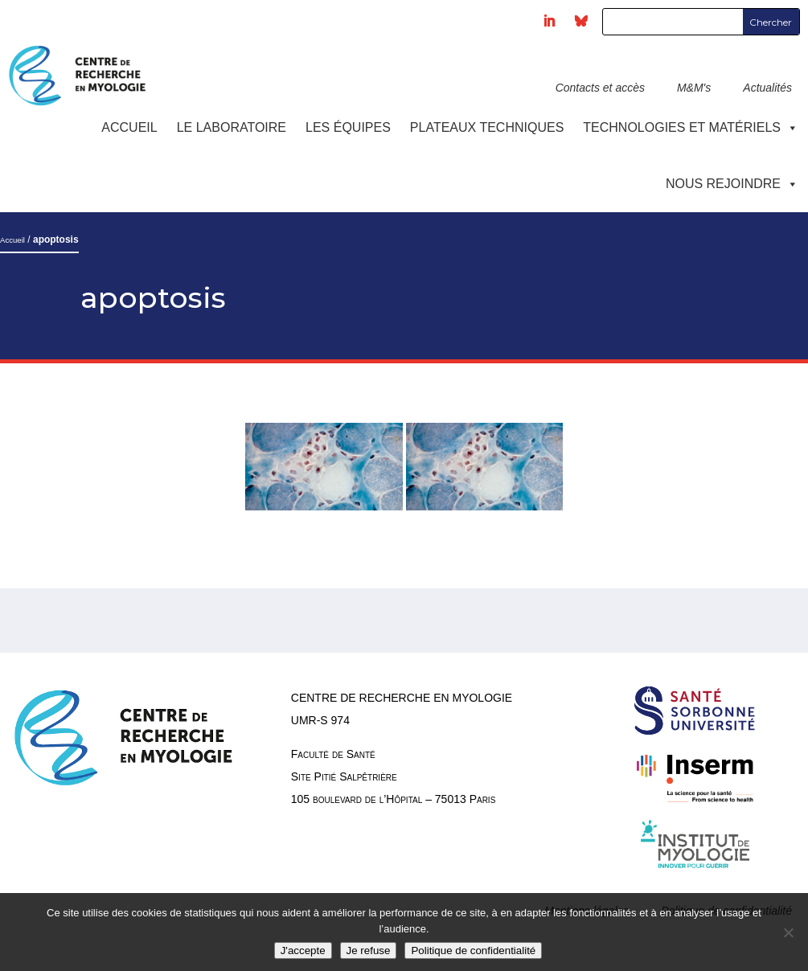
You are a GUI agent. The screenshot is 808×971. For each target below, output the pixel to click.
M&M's (694, 87)
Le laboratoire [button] (231, 127)
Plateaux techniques (487, 127)
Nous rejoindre (732, 184)
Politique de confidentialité (473, 950)
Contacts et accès (600, 87)
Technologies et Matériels (690, 127)
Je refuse (369, 950)
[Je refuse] (788, 932)
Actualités (767, 87)
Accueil (129, 127)
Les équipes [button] (348, 127)
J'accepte (303, 950)
